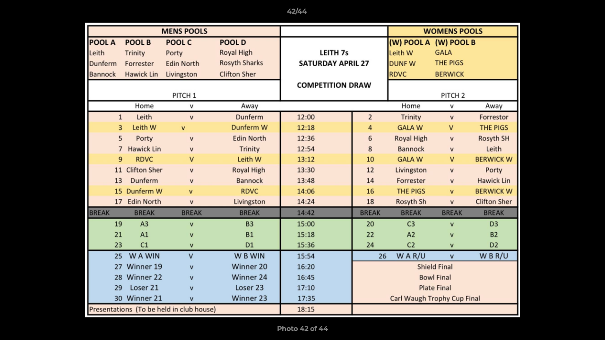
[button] (565, 13)
